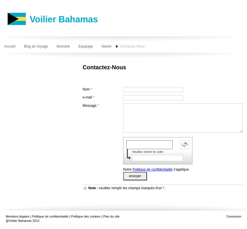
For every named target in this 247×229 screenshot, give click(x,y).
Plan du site (111, 216)
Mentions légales (17, 216)
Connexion (233, 216)
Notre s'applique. (156, 169)
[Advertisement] (149, 76)
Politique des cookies (85, 216)
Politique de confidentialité (152, 169)
